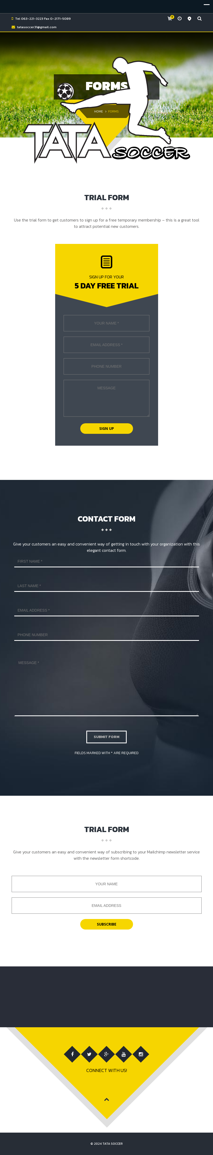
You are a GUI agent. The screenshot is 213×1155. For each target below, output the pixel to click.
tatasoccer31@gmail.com (36, 27)
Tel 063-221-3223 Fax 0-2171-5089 (43, 18)
